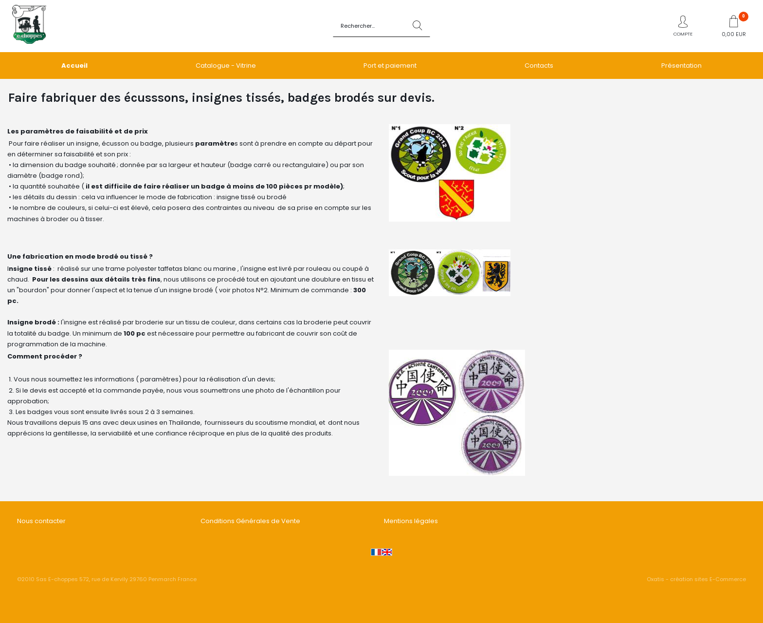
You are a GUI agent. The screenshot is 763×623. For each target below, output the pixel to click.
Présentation (681, 65)
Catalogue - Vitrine (226, 65)
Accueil (74, 65)
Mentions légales (411, 521)
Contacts (539, 65)
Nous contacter (41, 521)
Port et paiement (390, 65)
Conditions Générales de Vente (250, 521)
